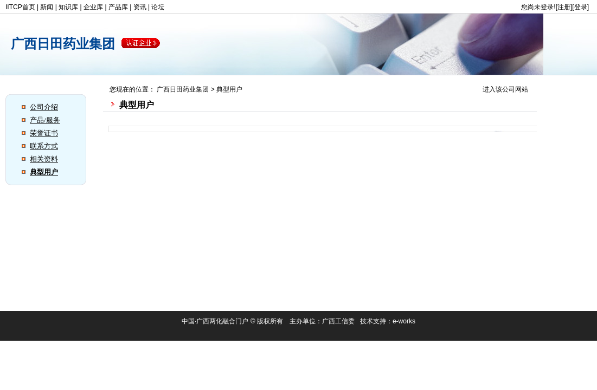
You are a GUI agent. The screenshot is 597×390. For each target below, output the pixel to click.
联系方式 (44, 146)
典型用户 (44, 172)
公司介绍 (44, 107)
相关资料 (44, 159)
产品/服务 (45, 120)
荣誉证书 (44, 133)
